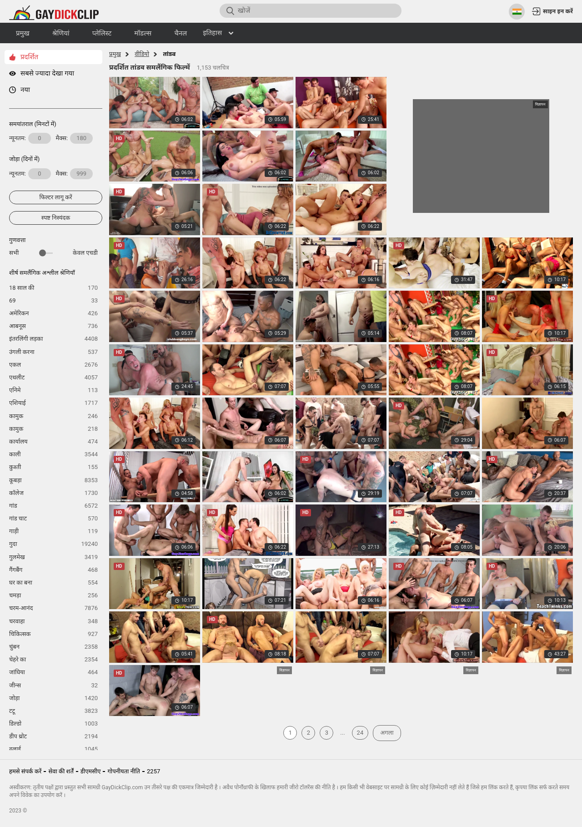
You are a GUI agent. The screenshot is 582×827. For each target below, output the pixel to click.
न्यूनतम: (30, 138)
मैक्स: (74, 138)
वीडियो (142, 53)
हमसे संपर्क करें (25, 771)
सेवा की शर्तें (60, 771)
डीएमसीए (90, 771)
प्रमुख (115, 53)
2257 (153, 771)
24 (360, 732)
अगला (386, 732)
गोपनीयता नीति (123, 771)
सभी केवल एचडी (53, 252)
